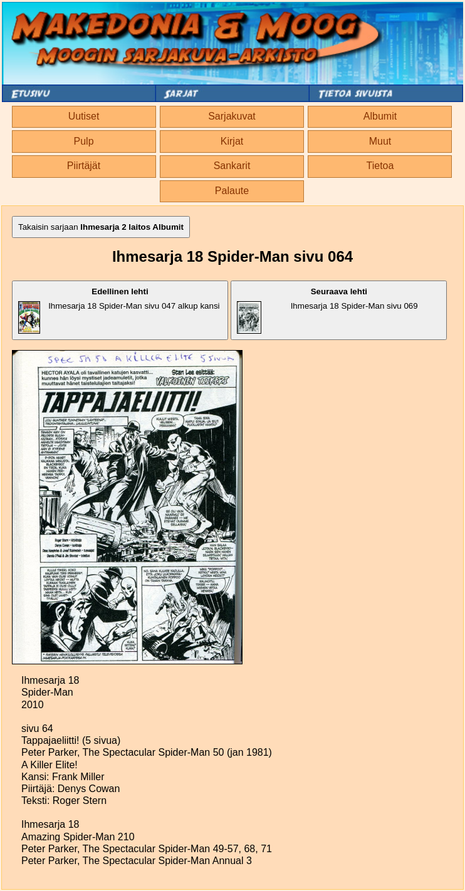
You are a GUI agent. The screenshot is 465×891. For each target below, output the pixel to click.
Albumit (380, 116)
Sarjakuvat (232, 116)
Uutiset (84, 116)
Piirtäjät (83, 165)
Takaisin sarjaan (101, 227)
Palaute (232, 190)
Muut (380, 141)
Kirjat (232, 141)
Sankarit (232, 165)
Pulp (84, 141)
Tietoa (380, 165)
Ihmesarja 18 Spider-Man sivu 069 (327, 310)
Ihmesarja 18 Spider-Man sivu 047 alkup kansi (119, 310)
